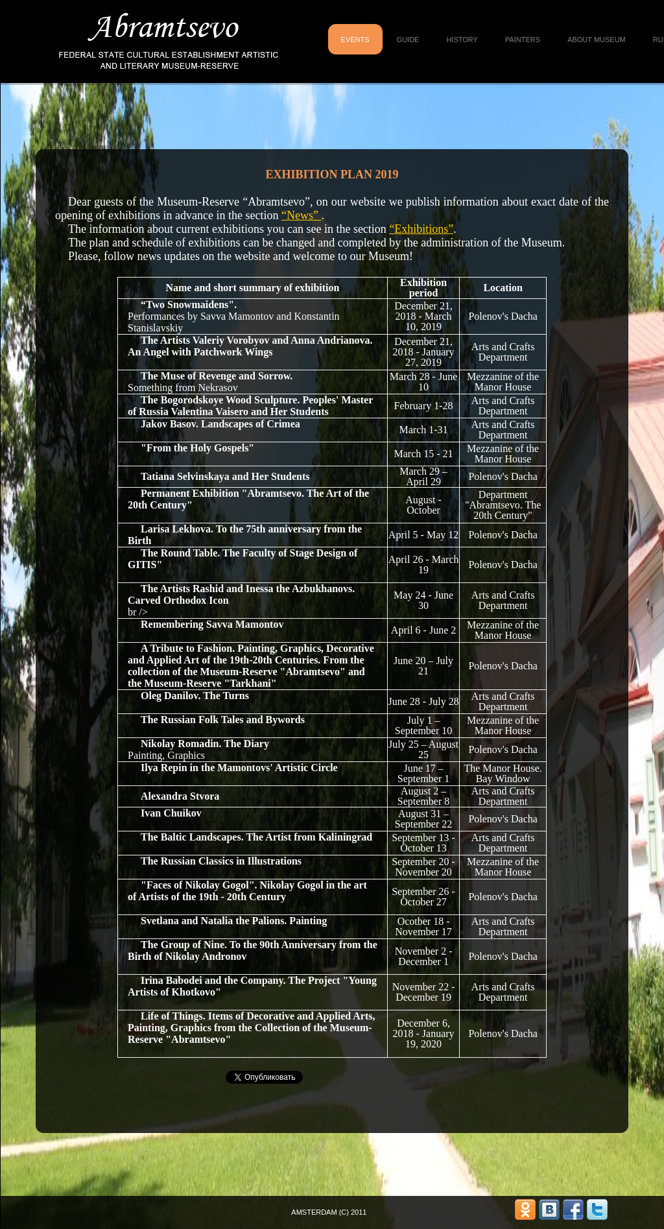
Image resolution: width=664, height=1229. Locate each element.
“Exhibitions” (421, 228)
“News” (301, 215)
